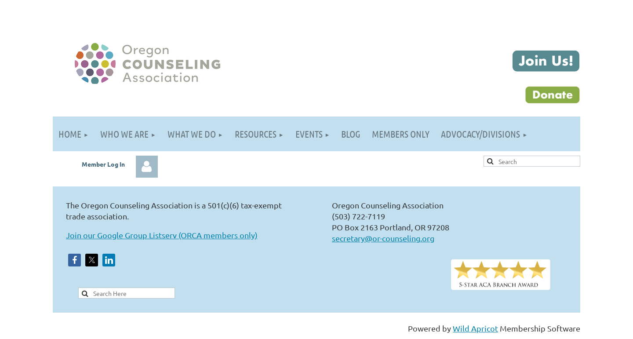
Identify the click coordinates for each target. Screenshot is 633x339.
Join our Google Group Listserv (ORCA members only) (162, 235)
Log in (147, 167)
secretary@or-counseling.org (383, 238)
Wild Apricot (475, 328)
